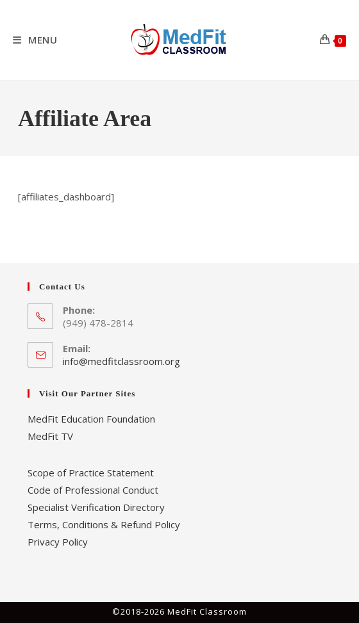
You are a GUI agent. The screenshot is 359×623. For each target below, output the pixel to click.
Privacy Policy (58, 541)
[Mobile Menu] (35, 39)
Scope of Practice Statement (91, 472)
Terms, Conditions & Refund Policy (104, 524)
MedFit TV (50, 436)
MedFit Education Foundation (91, 418)
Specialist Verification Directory (96, 507)
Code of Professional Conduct (93, 489)
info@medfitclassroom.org (121, 361)
